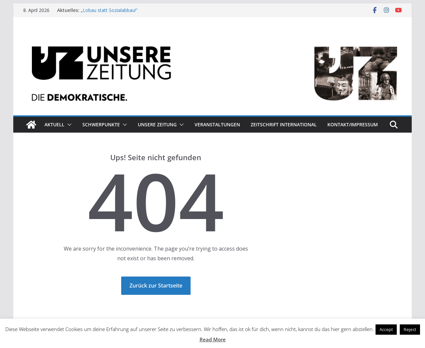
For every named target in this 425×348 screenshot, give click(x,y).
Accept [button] (386, 329)
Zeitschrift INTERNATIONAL (284, 124)
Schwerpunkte (101, 124)
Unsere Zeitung (157, 124)
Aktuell (54, 124)
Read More (213, 339)
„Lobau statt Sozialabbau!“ (109, 10)
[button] (68, 124)
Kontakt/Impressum (352, 124)
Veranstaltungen (217, 124)
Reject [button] (410, 329)
